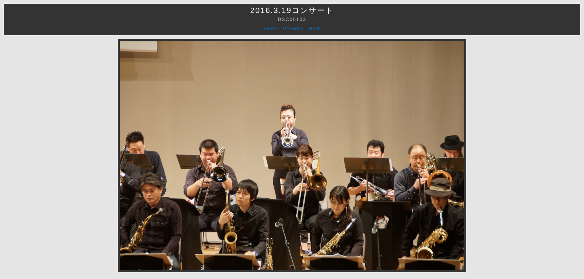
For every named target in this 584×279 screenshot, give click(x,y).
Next (314, 28)
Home (271, 28)
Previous (293, 28)
